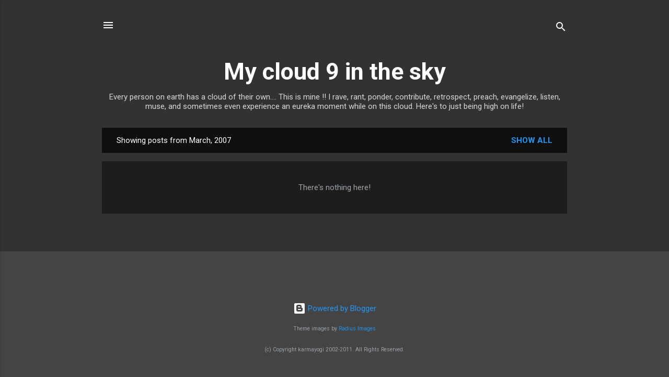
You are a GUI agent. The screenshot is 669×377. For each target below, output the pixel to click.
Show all (531, 140)
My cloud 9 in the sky (335, 71)
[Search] (561, 29)
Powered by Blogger (334, 308)
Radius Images (357, 328)
